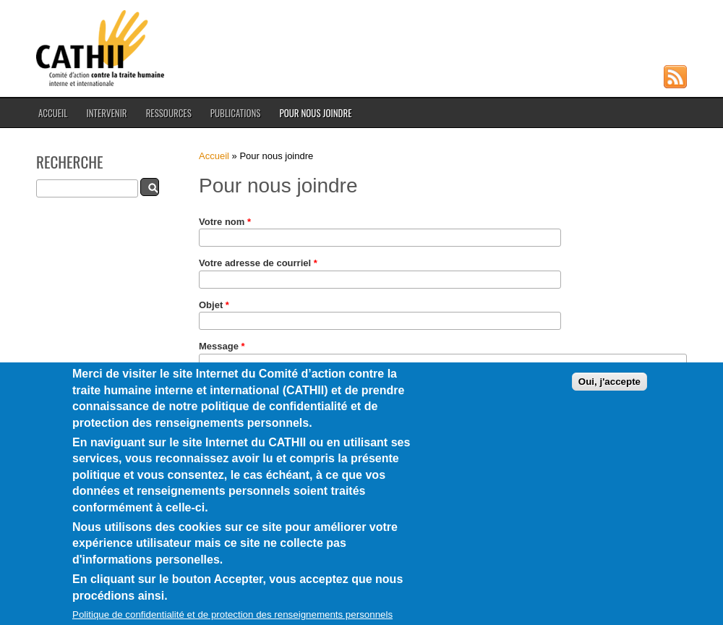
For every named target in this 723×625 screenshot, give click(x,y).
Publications (235, 113)
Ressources (169, 113)
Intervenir (106, 113)
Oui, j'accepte (609, 397)
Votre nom (225, 221)
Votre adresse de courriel (258, 263)
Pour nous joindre (315, 113)
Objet (214, 304)
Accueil (52, 113)
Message (222, 346)
